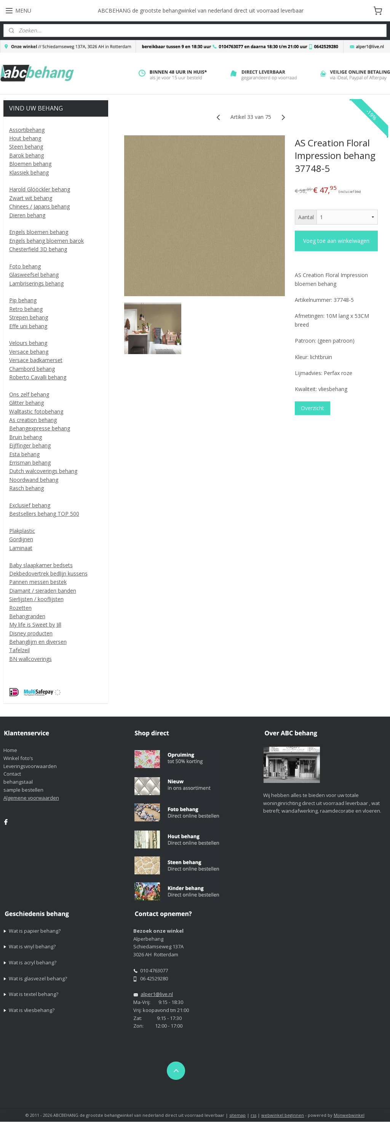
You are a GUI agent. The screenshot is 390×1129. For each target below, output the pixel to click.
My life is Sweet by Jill (35, 624)
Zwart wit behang (30, 198)
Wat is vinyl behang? (32, 946)
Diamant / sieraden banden (42, 590)
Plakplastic (22, 530)
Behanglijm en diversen (38, 641)
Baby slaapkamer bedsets (41, 565)
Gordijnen (21, 539)
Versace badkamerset (35, 360)
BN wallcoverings (30, 658)
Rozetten (20, 607)
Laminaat (20, 548)
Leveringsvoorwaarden (30, 766)
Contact (12, 773)
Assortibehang (27, 129)
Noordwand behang (33, 479)
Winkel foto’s (18, 758)
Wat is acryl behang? (32, 962)
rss (253, 1115)
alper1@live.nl (157, 994)
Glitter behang (26, 402)
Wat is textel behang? (33, 994)
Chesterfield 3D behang (38, 249)
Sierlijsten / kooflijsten (36, 599)
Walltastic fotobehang (36, 411)
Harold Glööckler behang (39, 189)
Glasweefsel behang (34, 274)
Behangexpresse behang (39, 428)
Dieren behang (27, 215)
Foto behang (25, 266)
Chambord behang (32, 368)
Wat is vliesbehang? (31, 1010)
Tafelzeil (19, 650)
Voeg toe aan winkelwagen (336, 241)
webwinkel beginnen (282, 1115)
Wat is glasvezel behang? (38, 978)
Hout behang (25, 138)
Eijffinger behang (30, 445)
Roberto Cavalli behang (37, 377)
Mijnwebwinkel (349, 1115)
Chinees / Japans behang (39, 206)
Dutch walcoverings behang (43, 471)
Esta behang (24, 454)
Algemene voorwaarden (31, 797)
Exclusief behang (29, 505)
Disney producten (31, 633)
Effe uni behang (28, 326)
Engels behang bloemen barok (46, 240)
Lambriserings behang (36, 283)
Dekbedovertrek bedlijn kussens (48, 573)
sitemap (237, 1115)
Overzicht (312, 408)
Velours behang (28, 342)
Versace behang (28, 351)
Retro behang (26, 309)
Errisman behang (30, 462)
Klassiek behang (29, 172)
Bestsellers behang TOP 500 (44, 513)
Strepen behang (28, 317)
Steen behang (26, 146)
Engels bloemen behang (38, 232)
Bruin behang (25, 437)
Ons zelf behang (29, 394)
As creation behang (33, 419)
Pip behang (23, 300)
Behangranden (27, 616)
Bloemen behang (30, 163)
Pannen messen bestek (38, 581)
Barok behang (26, 155)
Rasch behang (26, 488)
